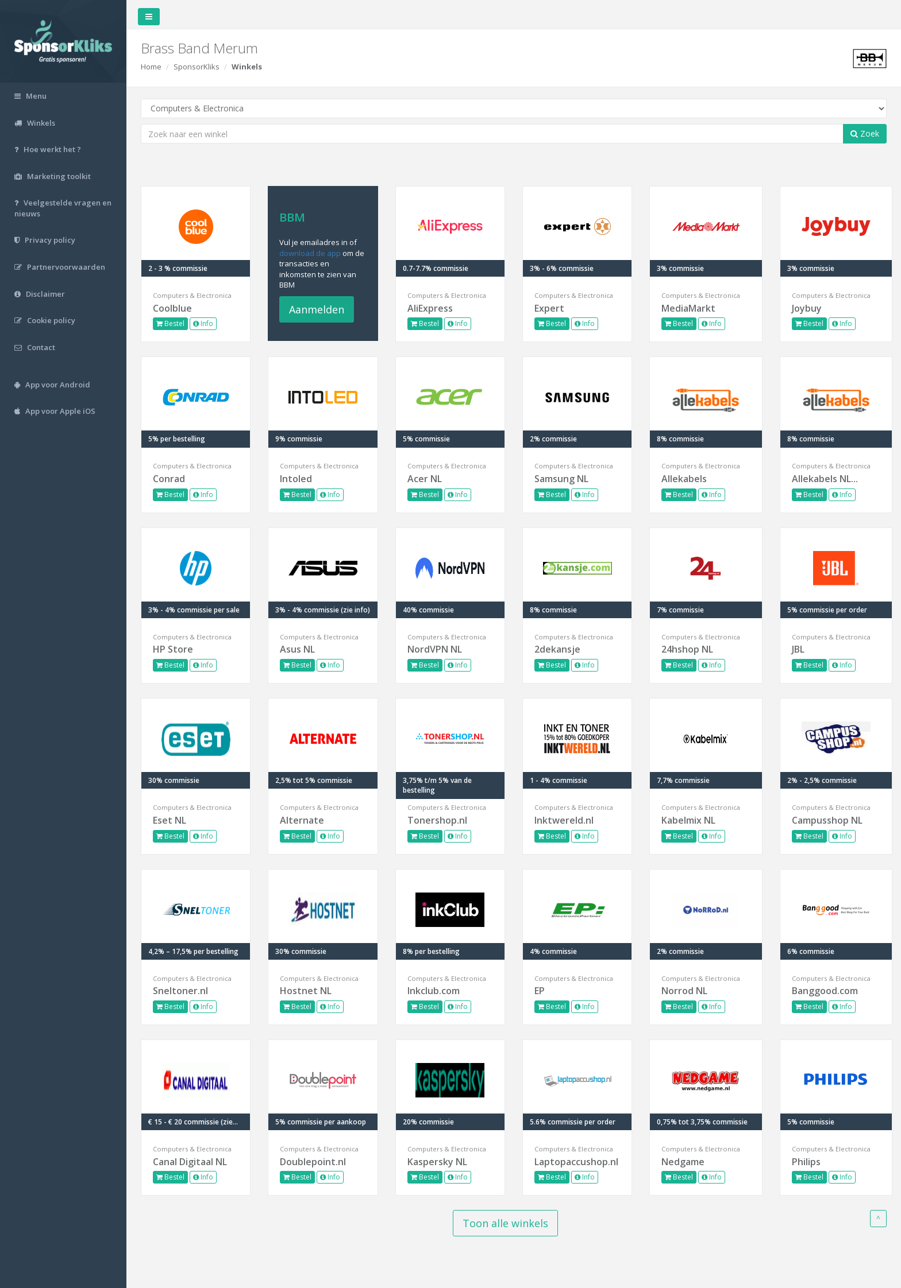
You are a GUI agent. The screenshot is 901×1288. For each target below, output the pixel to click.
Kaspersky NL (437, 1161)
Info (203, 323)
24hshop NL (687, 649)
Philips (806, 1161)
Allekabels (684, 478)
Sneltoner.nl (180, 990)
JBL (798, 649)
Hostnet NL (306, 990)
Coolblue (172, 308)
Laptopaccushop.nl (576, 1161)
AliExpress (430, 308)
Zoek (864, 133)
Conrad (169, 478)
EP (539, 990)
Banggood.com (825, 990)
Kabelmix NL (688, 820)
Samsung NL (561, 478)
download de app (310, 253)
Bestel (170, 323)
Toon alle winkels (505, 1223)
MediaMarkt (688, 308)
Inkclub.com (433, 990)
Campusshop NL (827, 820)
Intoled (296, 478)
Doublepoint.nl (313, 1161)
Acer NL (424, 478)
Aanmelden (316, 309)
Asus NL (297, 649)
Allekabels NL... (825, 478)
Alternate (302, 820)
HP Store (173, 649)
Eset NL (169, 820)
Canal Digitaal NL (190, 1161)
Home (151, 66)
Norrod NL (684, 990)
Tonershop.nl (437, 820)
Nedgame (682, 1161)
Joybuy (807, 308)
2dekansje (557, 649)
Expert (549, 308)
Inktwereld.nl (564, 820)
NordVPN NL (434, 649)
